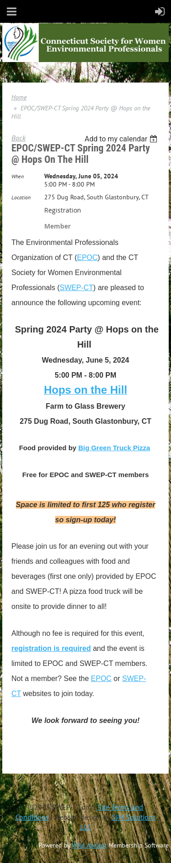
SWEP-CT (76, 287)
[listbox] (122, 139)
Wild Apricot (89, 845)
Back (18, 137)
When (17, 176)
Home (18, 97)
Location (21, 197)
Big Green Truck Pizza (114, 448)
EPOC (87, 257)
